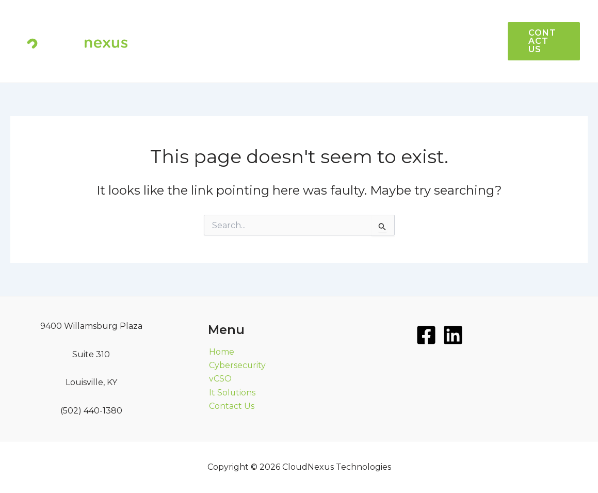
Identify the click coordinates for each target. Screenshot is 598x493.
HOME (296, 20)
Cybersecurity (236, 365)
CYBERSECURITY (318, 62)
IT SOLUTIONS (358, 20)
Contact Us (230, 406)
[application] (402, 62)
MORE (389, 62)
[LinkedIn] (453, 335)
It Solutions (231, 392)
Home (220, 352)
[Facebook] (426, 335)
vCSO (418, 20)
